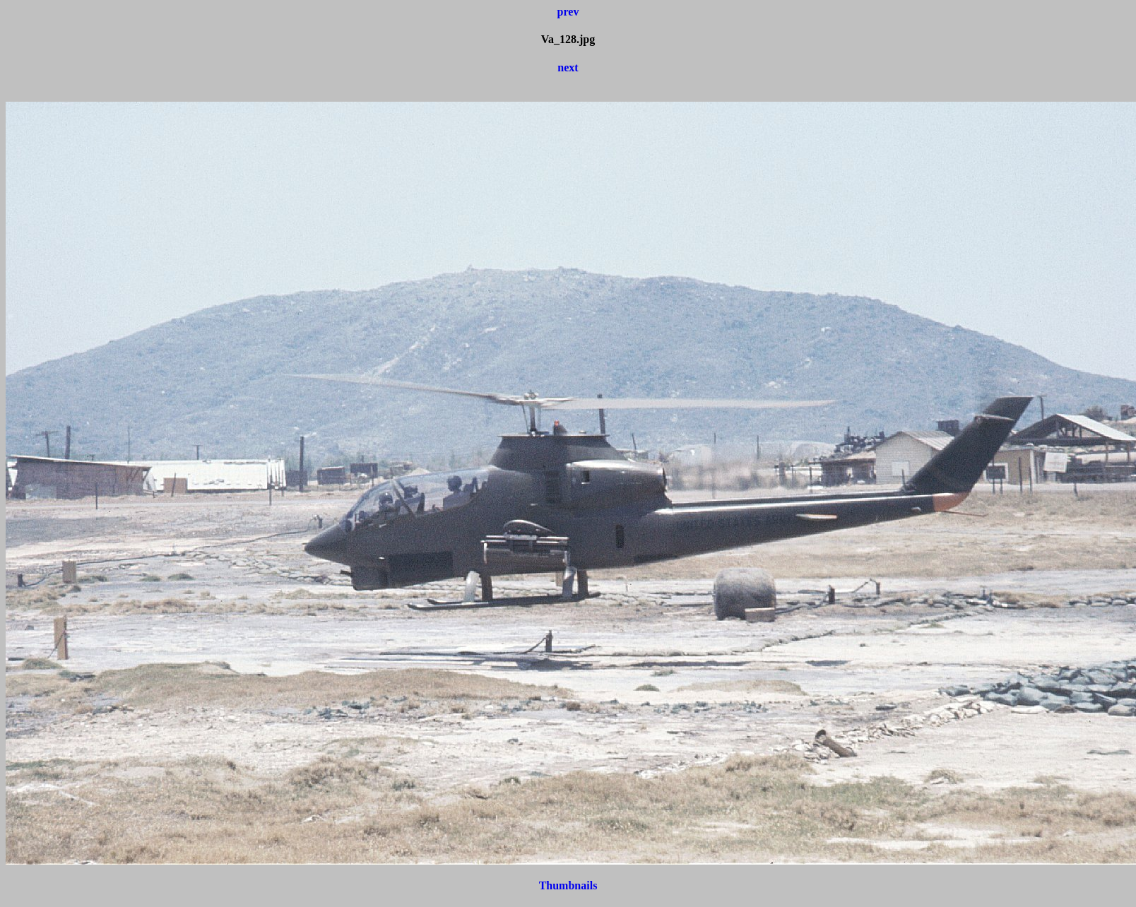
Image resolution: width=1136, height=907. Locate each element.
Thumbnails (568, 885)
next (567, 67)
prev (568, 12)
